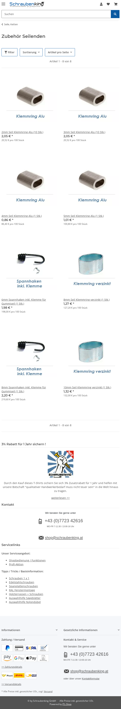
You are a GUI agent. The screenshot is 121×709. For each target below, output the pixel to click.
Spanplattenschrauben (23, 586)
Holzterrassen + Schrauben (26, 594)
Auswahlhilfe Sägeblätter (25, 598)
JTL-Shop (66, 704)
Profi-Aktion (16, 564)
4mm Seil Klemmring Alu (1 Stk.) (22, 216)
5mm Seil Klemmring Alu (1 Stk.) (84, 216)
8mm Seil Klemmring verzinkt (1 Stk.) (87, 299)
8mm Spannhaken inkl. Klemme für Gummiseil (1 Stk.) (24, 389)
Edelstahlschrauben (21, 582)
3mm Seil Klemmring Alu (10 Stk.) (84, 132)
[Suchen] (115, 14)
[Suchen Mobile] (56, 14)
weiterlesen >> (60, 498)
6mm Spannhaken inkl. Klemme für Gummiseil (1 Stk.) (24, 301)
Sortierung (29, 52)
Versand (48, 691)
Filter (9, 52)
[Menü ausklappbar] (3, 2)
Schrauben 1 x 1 (19, 578)
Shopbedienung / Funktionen (27, 560)
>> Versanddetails (11, 684)
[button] (101, 4)
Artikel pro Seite (58, 52)
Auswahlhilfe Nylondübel (25, 602)
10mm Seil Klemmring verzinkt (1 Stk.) (87, 387)
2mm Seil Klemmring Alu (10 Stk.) (22, 132)
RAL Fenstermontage (22, 590)
